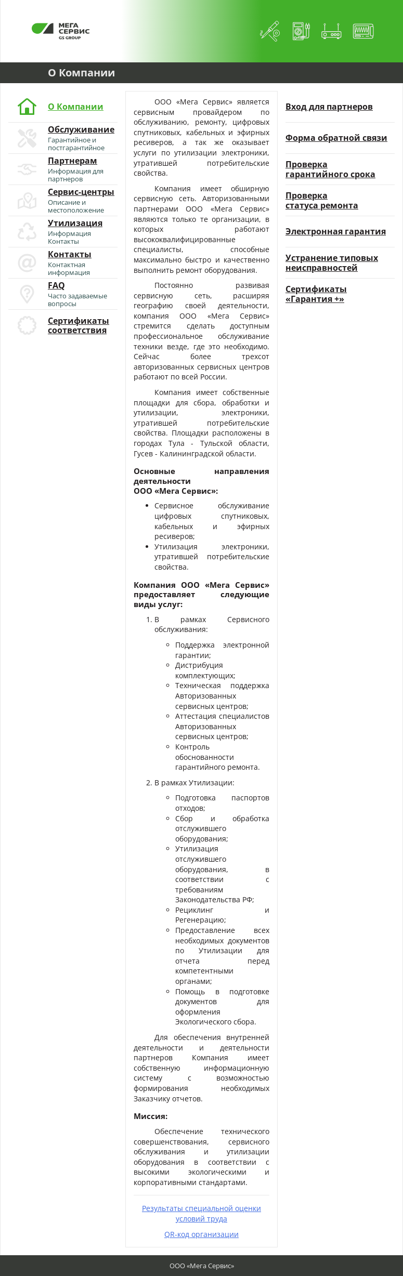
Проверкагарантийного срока (330, 169)
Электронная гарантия (335, 231)
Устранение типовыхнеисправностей (331, 262)
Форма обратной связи (336, 137)
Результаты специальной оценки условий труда (201, 1213)
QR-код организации (201, 1234)
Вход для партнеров (329, 106)
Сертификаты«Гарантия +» (316, 294)
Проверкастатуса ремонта (321, 200)
